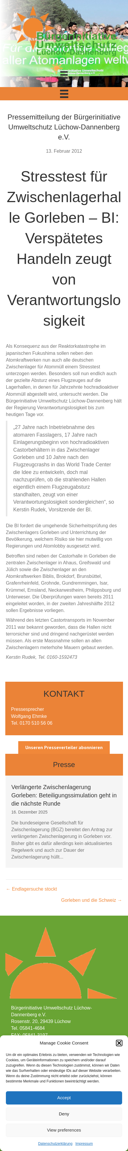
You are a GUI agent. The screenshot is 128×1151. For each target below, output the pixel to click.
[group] (64, 822)
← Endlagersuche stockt (31, 888)
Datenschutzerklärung (55, 1144)
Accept (64, 1097)
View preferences (64, 1129)
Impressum (84, 1144)
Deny (64, 1113)
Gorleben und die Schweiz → (91, 900)
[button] (119, 1043)
